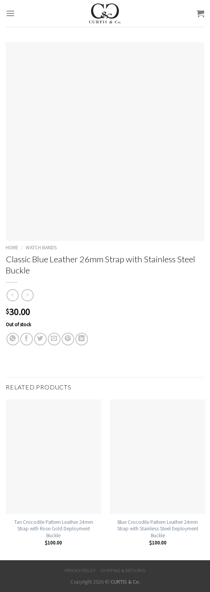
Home (12, 247)
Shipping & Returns (123, 570)
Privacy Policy (80, 570)
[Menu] (10, 13)
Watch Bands (41, 247)
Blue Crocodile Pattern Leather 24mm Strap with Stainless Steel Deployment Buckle (157, 529)
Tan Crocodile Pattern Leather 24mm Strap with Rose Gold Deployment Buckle (53, 529)
